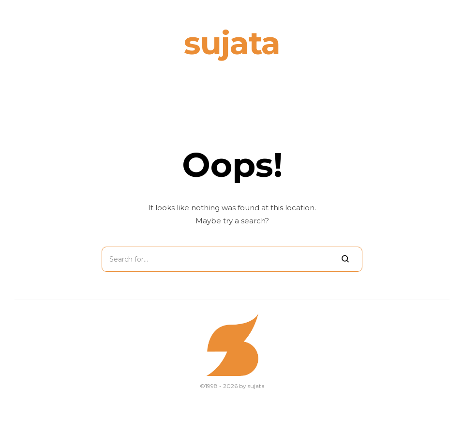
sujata (232, 43)
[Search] (345, 259)
